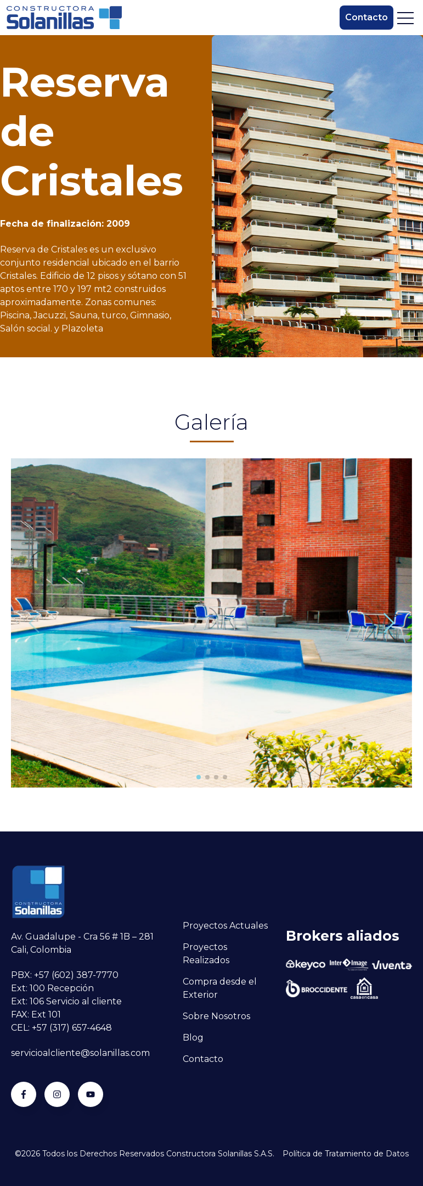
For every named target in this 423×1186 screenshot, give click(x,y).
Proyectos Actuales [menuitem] (225, 925)
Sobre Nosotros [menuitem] (216, 1016)
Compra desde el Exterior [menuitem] (220, 988)
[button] (198, 777)
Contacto (366, 17)
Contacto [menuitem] (203, 1059)
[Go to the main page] (64, 17)
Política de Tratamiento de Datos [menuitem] (346, 1154)
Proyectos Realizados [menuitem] (206, 953)
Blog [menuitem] (193, 1037)
